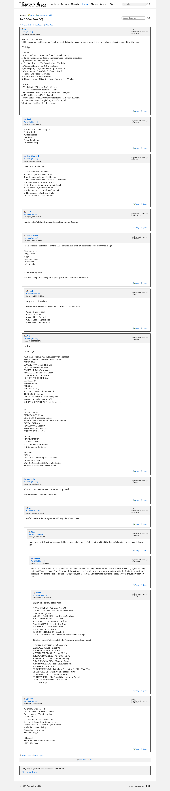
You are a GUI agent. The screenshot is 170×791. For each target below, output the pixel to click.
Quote (145, 111)
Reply (137, 111)
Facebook (146, 786)
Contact (103, 4)
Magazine (75, 4)
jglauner (29, 699)
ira (25, 29)
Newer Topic (26, 755)
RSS (91, 760)
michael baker (32, 236)
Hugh (31, 291)
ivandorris (30, 479)
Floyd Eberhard (32, 156)
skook (28, 119)
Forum (85, 4)
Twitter (149, 786)
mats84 (37, 558)
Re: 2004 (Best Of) (31, 122)
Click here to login (29, 772)
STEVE (29, 212)
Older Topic (38, 755)
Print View (49, 25)
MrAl (28, 336)
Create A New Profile (45, 15)
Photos (94, 4)
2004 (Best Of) (27, 32)
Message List (26, 25)
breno (38, 593)
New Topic (38, 25)
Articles (55, 4)
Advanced (148, 21)
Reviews (65, 4)
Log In (32, 15)
